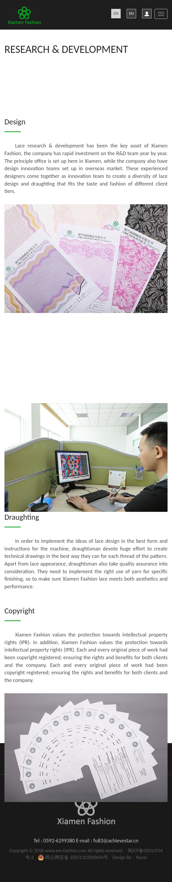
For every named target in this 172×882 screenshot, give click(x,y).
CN (116, 13)
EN (131, 13)
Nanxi (141, 857)
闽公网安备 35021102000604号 (76, 857)
